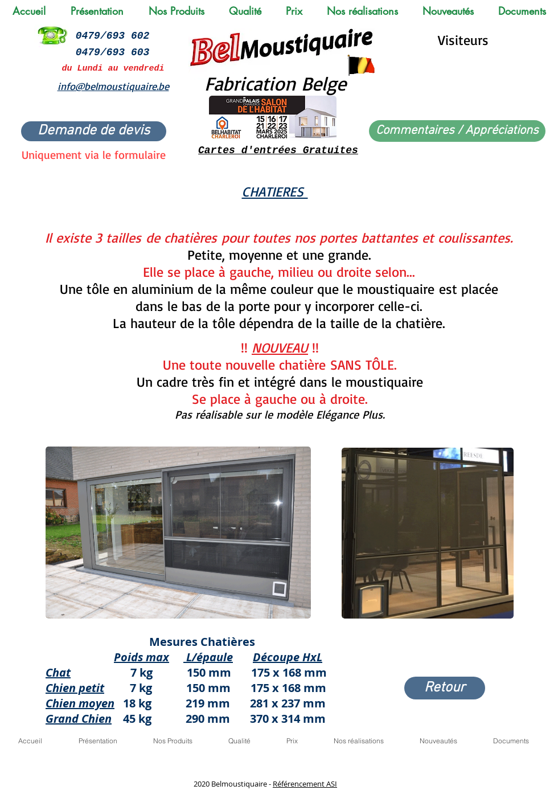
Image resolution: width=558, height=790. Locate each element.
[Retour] (444, 688)
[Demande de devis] (93, 131)
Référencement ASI (305, 784)
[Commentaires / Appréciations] (457, 131)
